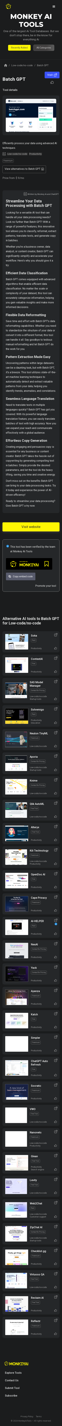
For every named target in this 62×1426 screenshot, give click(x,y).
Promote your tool (45, 585)
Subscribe (11, 1395)
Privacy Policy (27, 1416)
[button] (54, 7)
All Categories (44, 47)
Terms (39, 1416)
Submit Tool (12, 1388)
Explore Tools (13, 1372)
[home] (8, 6)
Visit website (31, 527)
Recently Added (19, 47)
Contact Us (12, 1380)
